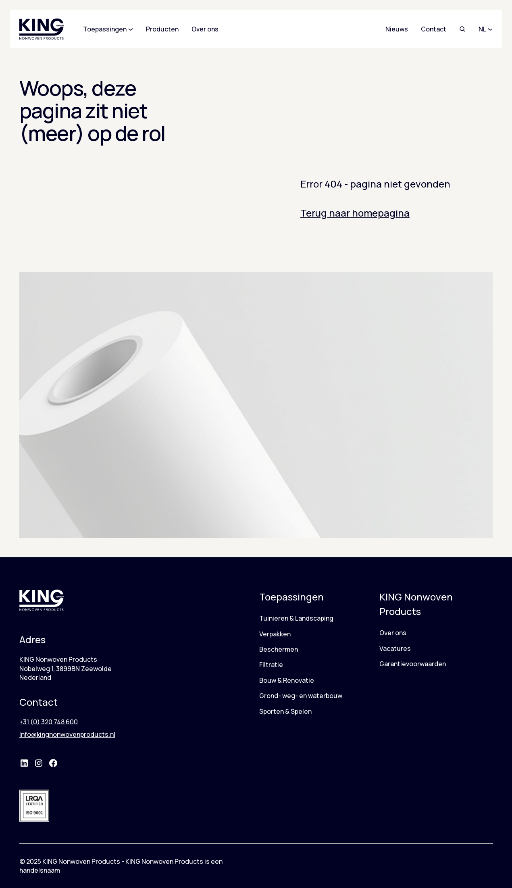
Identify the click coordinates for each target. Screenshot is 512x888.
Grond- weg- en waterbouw (300, 695)
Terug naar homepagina (355, 212)
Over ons (392, 632)
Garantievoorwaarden (412, 663)
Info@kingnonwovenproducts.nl (67, 734)
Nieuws (396, 29)
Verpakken (275, 634)
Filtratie (271, 664)
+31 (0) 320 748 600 (48, 721)
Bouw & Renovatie (286, 680)
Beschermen (278, 649)
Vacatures (395, 648)
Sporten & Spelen (285, 711)
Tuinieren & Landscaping (296, 618)
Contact (433, 29)
